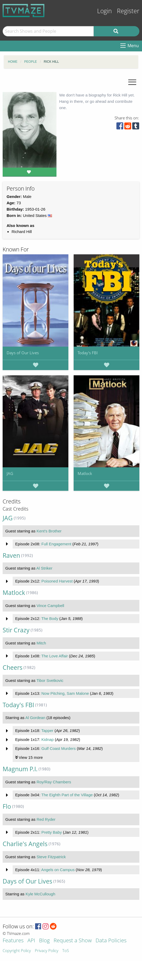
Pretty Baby (51, 832)
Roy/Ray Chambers (53, 782)
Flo (7, 806)
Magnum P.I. (20, 769)
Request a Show (73, 941)
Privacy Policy (46, 951)
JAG (10, 473)
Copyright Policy (17, 951)
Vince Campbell (50, 605)
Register (128, 11)
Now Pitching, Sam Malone (65, 693)
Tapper (47, 730)
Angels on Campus (58, 869)
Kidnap (47, 739)
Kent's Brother (48, 531)
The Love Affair (54, 656)
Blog (44, 941)
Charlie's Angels (25, 844)
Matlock (85, 473)
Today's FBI (88, 352)
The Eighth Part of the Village (67, 795)
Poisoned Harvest (57, 581)
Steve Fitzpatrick (51, 857)
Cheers (12, 667)
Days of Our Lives (23, 352)
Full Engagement (56, 544)
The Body (49, 618)
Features (13, 941)
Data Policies (111, 941)
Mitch (41, 643)
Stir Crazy (16, 630)
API (31, 941)
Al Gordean (35, 717)
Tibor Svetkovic (49, 680)
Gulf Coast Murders (58, 748)
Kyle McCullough (40, 894)
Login (104, 11)
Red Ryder (45, 819)
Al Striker (44, 568)
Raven (11, 555)
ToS (65, 951)
